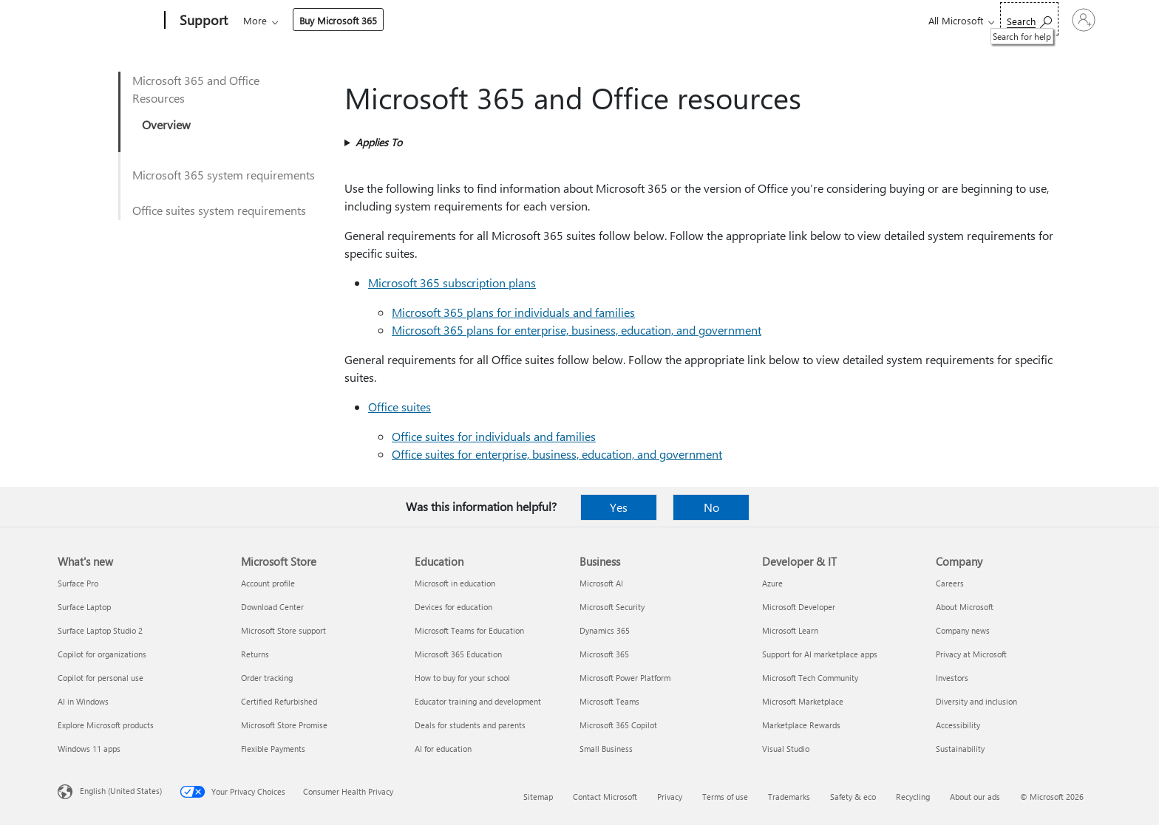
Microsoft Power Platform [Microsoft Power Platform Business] (625, 677)
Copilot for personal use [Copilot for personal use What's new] (100, 677)
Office (328, 20)
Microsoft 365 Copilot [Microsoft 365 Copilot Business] (618, 724)
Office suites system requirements (219, 210)
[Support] (202, 21)
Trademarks (789, 796)
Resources (610, 20)
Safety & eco (853, 796)
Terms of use (725, 796)
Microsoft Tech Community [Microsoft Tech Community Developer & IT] (810, 677)
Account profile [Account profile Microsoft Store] (268, 583)
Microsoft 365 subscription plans (452, 282)
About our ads (975, 796)
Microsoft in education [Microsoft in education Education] (455, 583)
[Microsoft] (108, 21)
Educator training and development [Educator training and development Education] (478, 701)
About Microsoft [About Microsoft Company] (964, 606)
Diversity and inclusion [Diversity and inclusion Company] (976, 701)
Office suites (399, 406)
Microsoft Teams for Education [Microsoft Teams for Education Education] (469, 630)
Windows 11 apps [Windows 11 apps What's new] (89, 748)
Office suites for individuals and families (494, 436)
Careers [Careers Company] (950, 583)
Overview (166, 124)
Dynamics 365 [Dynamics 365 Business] (605, 630)
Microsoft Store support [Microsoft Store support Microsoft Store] (283, 630)
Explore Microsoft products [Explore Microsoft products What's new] (106, 724)
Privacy (669, 796)
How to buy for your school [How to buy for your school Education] (462, 677)
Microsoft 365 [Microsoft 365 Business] (604, 654)
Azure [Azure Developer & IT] (772, 583)
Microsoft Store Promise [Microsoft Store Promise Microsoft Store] (284, 724)
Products (379, 20)
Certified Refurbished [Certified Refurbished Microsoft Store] (279, 701)
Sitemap (538, 796)
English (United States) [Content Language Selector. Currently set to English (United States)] (121, 790)
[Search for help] (988, 18)
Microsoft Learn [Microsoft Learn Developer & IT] (790, 630)
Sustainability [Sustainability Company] (960, 748)
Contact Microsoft (605, 796)
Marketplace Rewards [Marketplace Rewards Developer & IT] (801, 724)
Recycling (913, 796)
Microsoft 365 (270, 20)
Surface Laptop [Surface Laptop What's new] (84, 606)
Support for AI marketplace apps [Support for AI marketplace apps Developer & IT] (819, 654)
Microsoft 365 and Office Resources (195, 89)
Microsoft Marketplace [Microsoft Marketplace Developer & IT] (802, 701)
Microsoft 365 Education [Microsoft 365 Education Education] (458, 654)
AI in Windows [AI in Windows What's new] (83, 701)
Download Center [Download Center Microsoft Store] (272, 606)
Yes (619, 507)
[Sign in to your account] (1063, 20)
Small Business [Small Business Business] (606, 748)
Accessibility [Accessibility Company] (958, 724)
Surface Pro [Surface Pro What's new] (78, 583)
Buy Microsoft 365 (704, 20)
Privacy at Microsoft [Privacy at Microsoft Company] (971, 654)
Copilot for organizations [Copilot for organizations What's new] (102, 654)
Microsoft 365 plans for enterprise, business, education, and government (576, 330)
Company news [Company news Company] (963, 630)
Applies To (379, 142)
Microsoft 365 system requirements (223, 174)
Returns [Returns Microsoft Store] (255, 654)
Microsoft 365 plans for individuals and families (513, 312)
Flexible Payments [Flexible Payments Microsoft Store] (273, 748)
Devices (442, 20)
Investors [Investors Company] (952, 677)
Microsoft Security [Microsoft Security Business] (612, 606)
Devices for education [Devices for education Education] (453, 606)
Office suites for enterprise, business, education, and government (557, 454)
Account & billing (523, 20)
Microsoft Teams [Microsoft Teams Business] (609, 701)
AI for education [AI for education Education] (443, 748)
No (711, 507)
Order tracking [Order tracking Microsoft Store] (267, 677)
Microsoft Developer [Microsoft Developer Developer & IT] (798, 606)
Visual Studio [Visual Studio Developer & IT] (785, 748)
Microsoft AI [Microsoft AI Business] (601, 583)
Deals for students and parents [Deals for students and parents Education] (470, 724)
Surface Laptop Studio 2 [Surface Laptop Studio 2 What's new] (100, 630)
